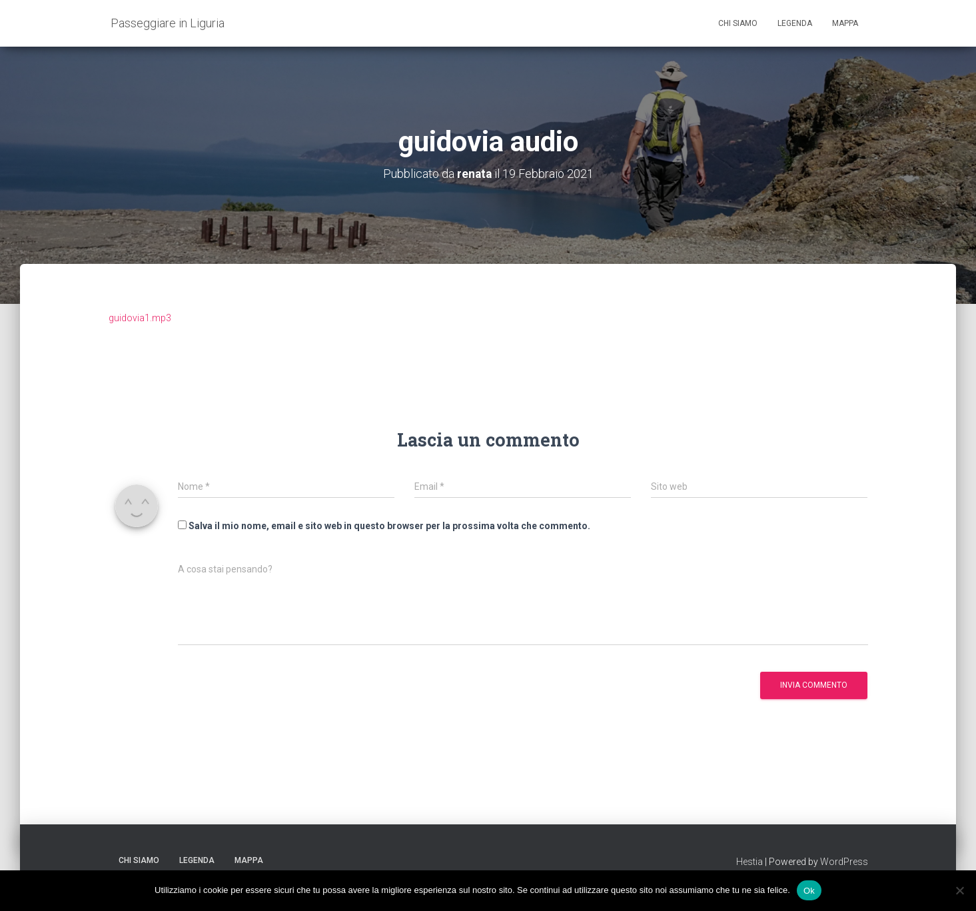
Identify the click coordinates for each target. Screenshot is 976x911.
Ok (809, 890)
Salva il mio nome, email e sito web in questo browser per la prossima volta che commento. (389, 525)
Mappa (845, 23)
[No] (959, 890)
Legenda (794, 23)
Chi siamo (737, 23)
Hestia (749, 861)
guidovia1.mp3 (140, 317)
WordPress (844, 861)
